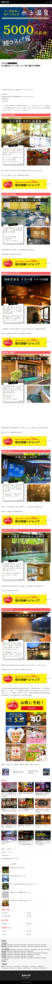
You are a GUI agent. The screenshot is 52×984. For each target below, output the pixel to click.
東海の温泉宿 (3, 951)
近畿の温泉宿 (3, 952)
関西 (30, 923)
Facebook (23, 977)
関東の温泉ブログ (41, 966)
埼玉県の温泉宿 (30, 946)
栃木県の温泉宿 (17, 946)
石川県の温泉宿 (40, 949)
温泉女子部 (26, 975)
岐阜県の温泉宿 (23, 951)
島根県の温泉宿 (17, 954)
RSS (28, 977)
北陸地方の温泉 (5, 968)
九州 (5, 931)
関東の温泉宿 (3, 946)
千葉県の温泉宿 (37, 946)
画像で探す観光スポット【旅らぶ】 (11, 858)
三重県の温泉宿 (30, 951)
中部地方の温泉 (19, 968)
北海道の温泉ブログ (26, 966)
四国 (30, 934)
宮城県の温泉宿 (30, 944)
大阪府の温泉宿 (10, 952)
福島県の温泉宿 (44, 944)
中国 (5, 934)
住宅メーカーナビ (8, 852)
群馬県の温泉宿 (4, 63)
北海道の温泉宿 (4, 943)
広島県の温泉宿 (30, 954)
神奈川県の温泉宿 (5, 948)
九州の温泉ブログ (12, 968)
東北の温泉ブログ (36, 968)
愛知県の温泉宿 (17, 951)
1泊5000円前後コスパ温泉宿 (12, 63)
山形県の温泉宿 (37, 944)
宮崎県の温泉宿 (37, 957)
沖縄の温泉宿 (3, 961)
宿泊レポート (7, 855)
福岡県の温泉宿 (10, 957)
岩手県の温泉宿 (17, 944)
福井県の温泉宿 (47, 949)
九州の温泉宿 (3, 957)
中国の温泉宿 (3, 954)
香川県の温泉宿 (17, 956)
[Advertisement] (26, 78)
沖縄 (30, 931)
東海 (5, 923)
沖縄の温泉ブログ (9, 966)
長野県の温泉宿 (20, 949)
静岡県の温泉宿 (10, 951)
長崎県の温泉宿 (23, 957)
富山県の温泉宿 (33, 949)
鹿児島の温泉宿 (5, 959)
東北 (30, 912)
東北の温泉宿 (3, 944)
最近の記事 (13, 863)
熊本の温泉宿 (43, 957)
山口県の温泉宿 (37, 954)
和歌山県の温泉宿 (44, 952)
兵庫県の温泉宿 (30, 952)
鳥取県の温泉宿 (10, 954)
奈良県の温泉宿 (37, 952)
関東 (30, 916)
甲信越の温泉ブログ (17, 966)
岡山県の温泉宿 (23, 954)
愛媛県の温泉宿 (23, 956)
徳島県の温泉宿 (10, 956)
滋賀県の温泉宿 (23, 952)
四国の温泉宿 (3, 956)
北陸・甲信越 (7, 916)
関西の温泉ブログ (44, 968)
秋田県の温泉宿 (23, 944)
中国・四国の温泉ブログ (27, 968)
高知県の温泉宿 (30, 956)
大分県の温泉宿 (30, 957)
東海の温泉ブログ (34, 966)
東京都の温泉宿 (44, 946)
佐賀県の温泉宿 (17, 957)
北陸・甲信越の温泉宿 (5, 949)
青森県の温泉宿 (10, 944)
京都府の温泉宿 (17, 952)
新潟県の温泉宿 (13, 949)
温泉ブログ (3, 966)
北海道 (5, 912)
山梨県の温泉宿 (27, 949)
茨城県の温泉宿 (10, 946)
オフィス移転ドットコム (9, 849)
